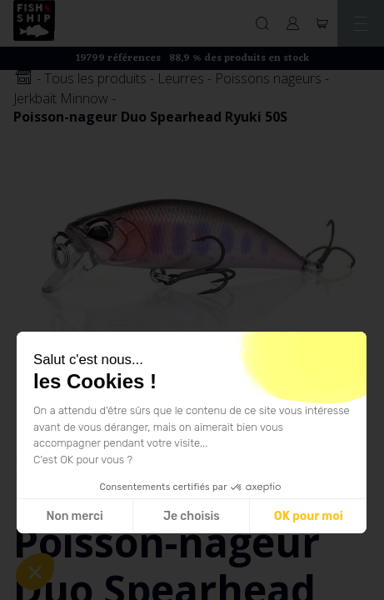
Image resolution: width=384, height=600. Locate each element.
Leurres (180, 78)
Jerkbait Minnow (60, 98)
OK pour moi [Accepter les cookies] (308, 516)
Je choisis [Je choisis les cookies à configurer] (191, 516)
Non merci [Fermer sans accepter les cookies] (74, 516)
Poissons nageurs (268, 78)
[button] (35, 572)
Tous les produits (95, 78)
